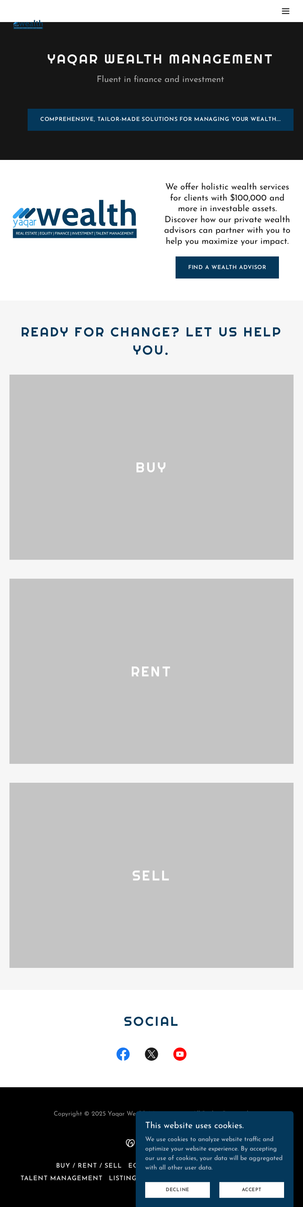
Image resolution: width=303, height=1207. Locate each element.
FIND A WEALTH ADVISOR (227, 268)
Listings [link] (125, 1178)
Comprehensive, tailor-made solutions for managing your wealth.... (160, 120)
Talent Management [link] (62, 1178)
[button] (286, 11)
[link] (28, 11)
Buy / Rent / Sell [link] (89, 1166)
